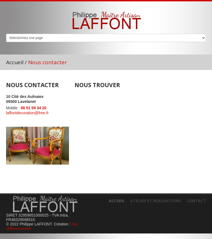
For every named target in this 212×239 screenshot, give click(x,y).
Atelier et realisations (155, 200)
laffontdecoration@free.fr (27, 113)
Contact (196, 200)
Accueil (14, 62)
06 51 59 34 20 (33, 108)
